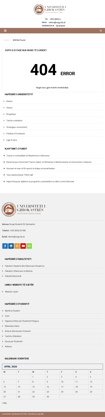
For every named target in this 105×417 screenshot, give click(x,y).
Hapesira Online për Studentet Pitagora (22, 321)
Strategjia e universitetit (16, 127)
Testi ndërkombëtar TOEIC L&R (19, 175)
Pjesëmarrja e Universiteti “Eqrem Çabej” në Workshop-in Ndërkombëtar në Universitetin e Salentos (49, 162)
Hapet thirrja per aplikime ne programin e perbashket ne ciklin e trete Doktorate (40, 181)
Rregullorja (11, 114)
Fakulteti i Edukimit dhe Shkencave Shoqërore (24, 266)
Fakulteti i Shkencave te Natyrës (19, 271)
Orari (7, 316)
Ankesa (8, 346)
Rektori (9, 101)
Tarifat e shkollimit (14, 121)
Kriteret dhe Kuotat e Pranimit (18, 331)
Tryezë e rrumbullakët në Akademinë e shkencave (28, 156)
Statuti (9, 108)
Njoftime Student (12, 311)
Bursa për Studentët (14, 341)
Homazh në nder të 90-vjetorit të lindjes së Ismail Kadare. (30, 168)
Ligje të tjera (11, 140)
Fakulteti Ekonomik (13, 276)
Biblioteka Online (12, 326)
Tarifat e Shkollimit (13, 336)
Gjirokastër (60, 26)
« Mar (4, 403)
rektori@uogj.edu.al (57, 22)
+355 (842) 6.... (56, 19)
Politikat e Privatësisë (15, 134)
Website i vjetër (11, 292)
